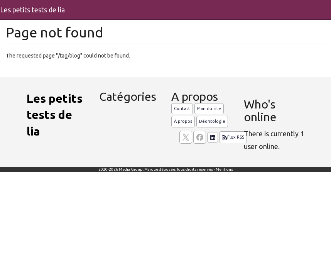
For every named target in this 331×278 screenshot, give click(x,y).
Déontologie (212, 121)
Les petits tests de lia (32, 10)
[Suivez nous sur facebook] (199, 137)
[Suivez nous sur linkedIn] (212, 137)
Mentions (224, 169)
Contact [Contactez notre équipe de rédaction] (182, 108)
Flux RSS (233, 137)
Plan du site (209, 108)
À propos (183, 121)
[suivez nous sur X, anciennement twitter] (185, 137)
